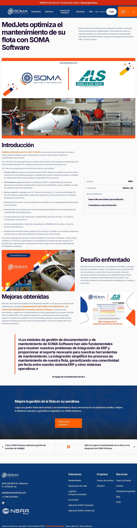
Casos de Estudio (123, 480)
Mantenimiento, (74, 480)
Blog (118, 496)
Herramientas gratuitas (125, 491)
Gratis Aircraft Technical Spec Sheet (68, 2)
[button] (36, 11)
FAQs (118, 502)
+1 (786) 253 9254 (10, 497)
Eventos (119, 486)
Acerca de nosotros (105, 480)
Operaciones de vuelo (77, 486)
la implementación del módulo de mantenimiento (43, 317)
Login (111, 11)
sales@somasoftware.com (14, 492)
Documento (73, 500)
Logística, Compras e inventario (77, 493)
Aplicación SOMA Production (80, 505)
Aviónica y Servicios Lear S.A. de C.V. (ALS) (21, 163)
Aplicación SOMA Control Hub (81, 510)
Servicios (101, 486)
